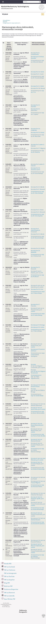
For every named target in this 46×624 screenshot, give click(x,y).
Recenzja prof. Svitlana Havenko (37, 57)
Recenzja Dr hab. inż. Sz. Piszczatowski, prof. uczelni (37, 309)
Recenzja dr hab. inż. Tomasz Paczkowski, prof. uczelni (38, 504)
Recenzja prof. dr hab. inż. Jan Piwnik (38, 478)
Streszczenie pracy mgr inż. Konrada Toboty (37, 485)
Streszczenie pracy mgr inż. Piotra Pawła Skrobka (38, 435)
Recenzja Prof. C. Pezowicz (35, 305)
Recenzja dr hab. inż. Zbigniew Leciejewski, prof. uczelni (38, 366)
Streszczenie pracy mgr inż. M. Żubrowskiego (37, 192)
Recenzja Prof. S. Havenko (35, 105)
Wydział (5, 14)
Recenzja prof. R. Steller (37, 327)
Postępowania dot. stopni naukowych (11, 23)
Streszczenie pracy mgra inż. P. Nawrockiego (38, 292)
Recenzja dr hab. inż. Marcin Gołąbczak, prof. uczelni (37, 545)
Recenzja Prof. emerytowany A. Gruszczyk (35, 230)
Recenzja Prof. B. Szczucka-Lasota (35, 168)
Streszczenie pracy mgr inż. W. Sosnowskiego (37, 172)
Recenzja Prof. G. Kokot (37, 86)
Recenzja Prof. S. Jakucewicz (35, 109)
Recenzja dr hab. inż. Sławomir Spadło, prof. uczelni (37, 498)
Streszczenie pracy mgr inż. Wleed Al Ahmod (37, 61)
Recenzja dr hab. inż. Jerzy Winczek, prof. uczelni (38, 459)
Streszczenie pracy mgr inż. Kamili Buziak (37, 395)
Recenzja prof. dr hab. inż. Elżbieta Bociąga (38, 390)
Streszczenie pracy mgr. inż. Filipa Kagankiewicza (36, 376)
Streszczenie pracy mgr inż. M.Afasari (37, 275)
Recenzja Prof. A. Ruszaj (37, 132)
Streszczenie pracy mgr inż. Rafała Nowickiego (37, 508)
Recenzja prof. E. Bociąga (38, 325)
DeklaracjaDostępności (23, 611)
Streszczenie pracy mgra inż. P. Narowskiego (38, 330)
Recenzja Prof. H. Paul (37, 289)
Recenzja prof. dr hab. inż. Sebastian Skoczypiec (38, 494)
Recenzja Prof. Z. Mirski (37, 187)
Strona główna (6, 20)
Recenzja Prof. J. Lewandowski (35, 53)
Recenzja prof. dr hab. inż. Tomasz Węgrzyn (38, 482)
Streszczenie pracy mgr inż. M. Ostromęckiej (37, 215)
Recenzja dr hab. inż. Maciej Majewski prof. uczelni (37, 425)
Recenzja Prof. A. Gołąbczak (35, 129)
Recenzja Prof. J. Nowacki (38, 189)
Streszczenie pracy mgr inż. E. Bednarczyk (37, 255)
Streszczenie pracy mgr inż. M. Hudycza (37, 151)
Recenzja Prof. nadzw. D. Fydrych (37, 145)
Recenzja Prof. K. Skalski (38, 248)
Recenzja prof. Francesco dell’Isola (38, 350)
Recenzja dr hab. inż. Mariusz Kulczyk (36, 440)
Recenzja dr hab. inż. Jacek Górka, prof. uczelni (38, 408)
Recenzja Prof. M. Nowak (38, 88)
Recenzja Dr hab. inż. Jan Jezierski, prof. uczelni (37, 286)
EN (44, 2)
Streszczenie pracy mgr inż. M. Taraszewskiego (37, 77)
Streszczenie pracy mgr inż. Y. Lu (37, 91)
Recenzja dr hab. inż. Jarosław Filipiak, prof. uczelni (37, 444)
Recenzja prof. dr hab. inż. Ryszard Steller (38, 385)
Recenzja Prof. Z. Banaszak (35, 268)
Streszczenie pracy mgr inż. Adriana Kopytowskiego (37, 556)
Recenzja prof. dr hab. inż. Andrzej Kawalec (38, 519)
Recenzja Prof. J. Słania (37, 210)
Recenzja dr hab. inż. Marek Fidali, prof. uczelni (36, 430)
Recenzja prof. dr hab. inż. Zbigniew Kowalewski (38, 371)
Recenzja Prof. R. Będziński (35, 251)
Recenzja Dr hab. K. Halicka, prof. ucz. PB (37, 272)
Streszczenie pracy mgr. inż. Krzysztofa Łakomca (38, 522)
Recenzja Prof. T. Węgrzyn (38, 148)
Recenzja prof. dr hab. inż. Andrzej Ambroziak (38, 404)
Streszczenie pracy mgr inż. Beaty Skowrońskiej (37, 412)
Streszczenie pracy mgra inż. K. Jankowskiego (38, 314)
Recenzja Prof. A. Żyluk (37, 72)
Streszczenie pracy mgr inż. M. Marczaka (37, 135)
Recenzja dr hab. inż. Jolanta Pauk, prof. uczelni (36, 345)
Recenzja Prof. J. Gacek (37, 74)
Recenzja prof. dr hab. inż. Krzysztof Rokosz (38, 541)
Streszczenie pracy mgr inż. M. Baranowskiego (37, 237)
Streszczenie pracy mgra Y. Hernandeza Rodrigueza (38, 354)
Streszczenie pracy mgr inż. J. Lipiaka (37, 113)
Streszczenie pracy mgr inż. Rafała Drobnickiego (38, 468)
